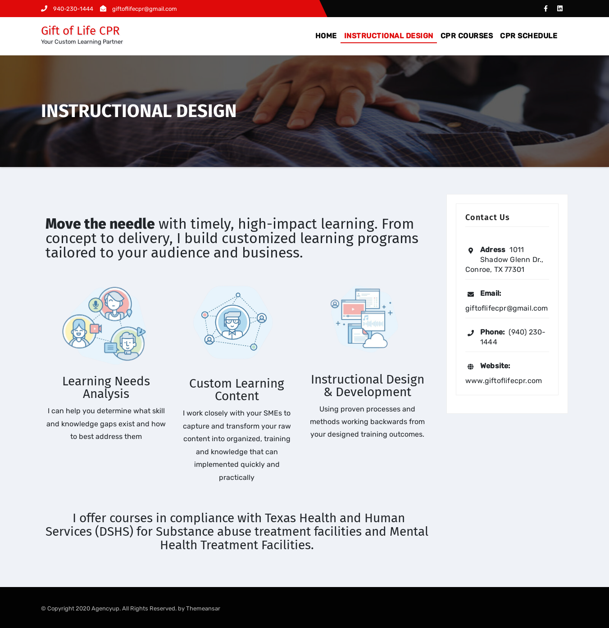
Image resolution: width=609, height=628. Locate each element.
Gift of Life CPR (80, 31)
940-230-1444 (67, 8)
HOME (326, 36)
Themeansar (203, 608)
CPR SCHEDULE (528, 36)
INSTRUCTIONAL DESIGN (388, 36)
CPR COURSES (467, 36)
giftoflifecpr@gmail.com (138, 8)
